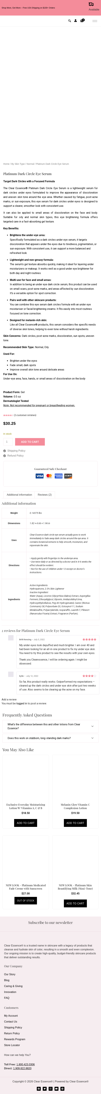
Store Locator (12, 1045)
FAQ (6, 998)
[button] (82, 21)
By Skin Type (18, 164)
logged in (21, 703)
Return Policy (12, 1033)
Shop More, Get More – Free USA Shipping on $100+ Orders (28, 8)
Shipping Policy (13, 1027)
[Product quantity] (8, 442)
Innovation (10, 992)
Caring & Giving (13, 986)
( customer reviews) (25, 415)
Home (6, 164)
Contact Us (10, 1021)
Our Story (9, 974)
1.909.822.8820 (22, 1068)
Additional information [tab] (19, 494)
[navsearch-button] (69, 21)
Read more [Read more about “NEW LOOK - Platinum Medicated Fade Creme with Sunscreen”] (25, 900)
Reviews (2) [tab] (45, 494)
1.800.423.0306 (25, 1064)
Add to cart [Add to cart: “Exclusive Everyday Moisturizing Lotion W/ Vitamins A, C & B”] (25, 823)
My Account (11, 1015)
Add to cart (30, 441)
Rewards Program (14, 1039)
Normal (30, 164)
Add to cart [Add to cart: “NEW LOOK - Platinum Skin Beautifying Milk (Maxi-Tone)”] (75, 903)
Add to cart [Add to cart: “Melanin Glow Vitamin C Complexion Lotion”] (75, 823)
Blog (6, 980)
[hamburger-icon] (95, 21)
